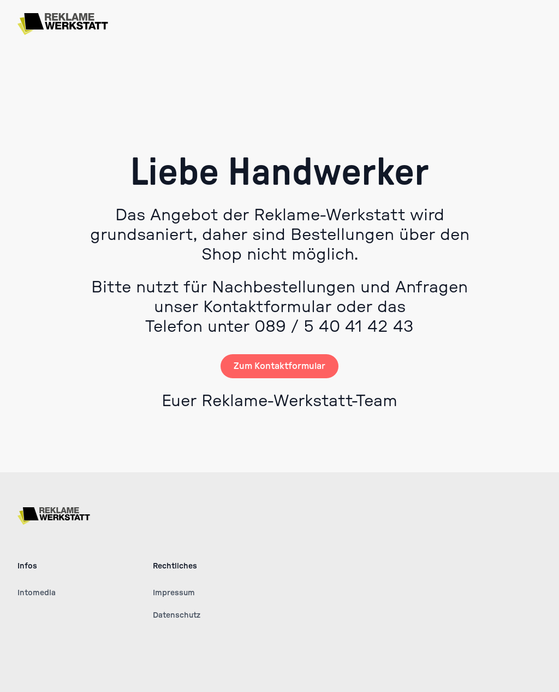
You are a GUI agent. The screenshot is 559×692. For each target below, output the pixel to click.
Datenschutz (176, 615)
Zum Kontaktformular (279, 366)
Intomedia (36, 593)
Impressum (174, 593)
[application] (556, 689)
